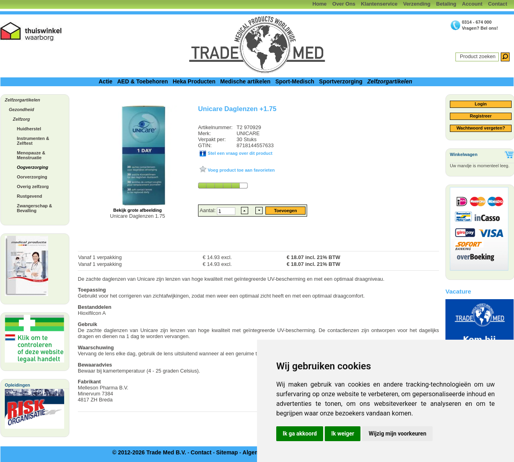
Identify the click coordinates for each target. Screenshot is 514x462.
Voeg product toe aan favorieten (240, 170)
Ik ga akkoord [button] (300, 433)
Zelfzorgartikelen (389, 81)
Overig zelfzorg (33, 186)
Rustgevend (29, 196)
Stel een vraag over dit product (239, 153)
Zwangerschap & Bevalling (34, 208)
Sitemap (227, 452)
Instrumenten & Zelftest (33, 141)
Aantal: (208, 210)
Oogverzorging (32, 167)
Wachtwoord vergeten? (480, 128)
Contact (497, 4)
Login (481, 103)
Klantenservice (379, 4)
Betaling (446, 4)
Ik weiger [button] (342, 433)
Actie (105, 81)
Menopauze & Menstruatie (31, 155)
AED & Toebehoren (142, 81)
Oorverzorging (32, 176)
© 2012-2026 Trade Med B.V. (149, 452)
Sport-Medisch (294, 81)
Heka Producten (194, 81)
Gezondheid (21, 109)
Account (472, 4)
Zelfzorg (21, 119)
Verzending (416, 4)
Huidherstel (29, 128)
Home (319, 4)
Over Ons (344, 4)
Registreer (481, 115)
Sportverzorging (340, 81)
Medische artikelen (245, 81)
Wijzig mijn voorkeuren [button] (397, 433)
